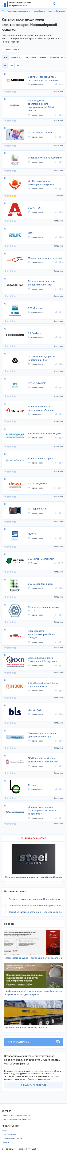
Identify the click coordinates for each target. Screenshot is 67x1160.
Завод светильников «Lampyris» (45, 157)
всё (5, 57)
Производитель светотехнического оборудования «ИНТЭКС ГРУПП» (41, 105)
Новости (5, 1142)
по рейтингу (16, 57)
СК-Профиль (34, 333)
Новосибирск (35, 84)
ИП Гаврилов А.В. (37, 508)
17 (60, 563)
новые (43, 57)
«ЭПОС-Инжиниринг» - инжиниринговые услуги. (41, 183)
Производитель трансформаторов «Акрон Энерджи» (41, 634)
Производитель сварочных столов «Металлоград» (42, 283)
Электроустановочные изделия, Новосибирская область (36, 899)
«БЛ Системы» (35, 710)
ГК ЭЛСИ (33, 533)
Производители (9, 1134)
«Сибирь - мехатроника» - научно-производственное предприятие (42, 810)
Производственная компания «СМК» (43, 609)
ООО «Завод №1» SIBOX (40, 132)
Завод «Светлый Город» (40, 458)
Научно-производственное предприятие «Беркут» (42, 735)
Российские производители (18, 11)
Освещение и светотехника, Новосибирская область (36, 905)
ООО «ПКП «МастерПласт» (41, 559)
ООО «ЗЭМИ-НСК (37, 383)
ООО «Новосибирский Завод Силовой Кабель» (43, 685)
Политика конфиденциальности (16, 1119)
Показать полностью (33, 1085)
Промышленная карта (12, 1138)
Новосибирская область (43, 11)
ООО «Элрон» (35, 308)
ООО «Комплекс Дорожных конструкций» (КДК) (42, 358)
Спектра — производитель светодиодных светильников (43, 79)
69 (60, 488)
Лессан (32, 785)
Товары (5, 1131)
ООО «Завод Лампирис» (40, 584)
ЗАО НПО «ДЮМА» (37, 483)
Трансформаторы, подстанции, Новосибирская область (36, 912)
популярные (30, 57)
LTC (30, 233)
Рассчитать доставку (33, 1041)
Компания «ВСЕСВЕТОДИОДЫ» (44, 433)
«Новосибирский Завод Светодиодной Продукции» (42, 660)
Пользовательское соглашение (16, 1115)
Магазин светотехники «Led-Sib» (45, 258)
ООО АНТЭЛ (34, 208)
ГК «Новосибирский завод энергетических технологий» (43, 760)
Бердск (32, 563)
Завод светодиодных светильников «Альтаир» (41, 408)
